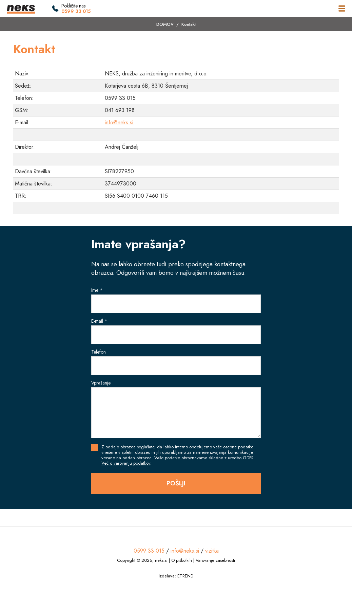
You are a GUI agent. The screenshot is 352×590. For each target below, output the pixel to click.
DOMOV (165, 24)
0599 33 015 (76, 11)
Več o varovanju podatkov (125, 463)
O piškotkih (181, 560)
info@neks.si (119, 122)
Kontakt (188, 24)
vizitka (212, 551)
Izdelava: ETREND (176, 576)
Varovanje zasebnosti (215, 560)
